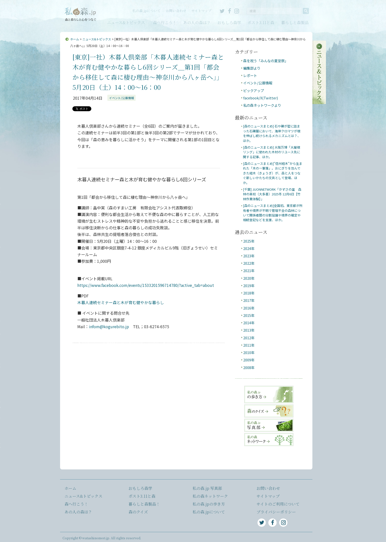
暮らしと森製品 (295, 22)
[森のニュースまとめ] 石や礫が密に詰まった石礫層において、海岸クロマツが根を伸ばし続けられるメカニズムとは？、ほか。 (272, 133)
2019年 (249, 285)
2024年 (249, 248)
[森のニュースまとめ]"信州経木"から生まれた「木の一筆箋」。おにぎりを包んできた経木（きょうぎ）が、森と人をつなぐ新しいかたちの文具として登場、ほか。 (272, 173)
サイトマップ (201, 10)
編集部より (251, 68)
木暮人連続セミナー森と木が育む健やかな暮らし (120, 302)
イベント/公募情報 (121, 98)
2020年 (249, 278)
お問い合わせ (176, 10)
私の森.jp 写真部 (207, 488)
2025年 (249, 241)
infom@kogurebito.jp (109, 326)
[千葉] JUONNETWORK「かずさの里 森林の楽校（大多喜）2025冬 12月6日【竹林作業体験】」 (272, 194)
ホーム (74, 39)
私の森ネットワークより (262, 105)
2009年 (249, 359)
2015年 (249, 315)
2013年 (249, 330)
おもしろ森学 (229, 22)
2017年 (249, 300)
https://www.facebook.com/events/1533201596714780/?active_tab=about (145, 285)
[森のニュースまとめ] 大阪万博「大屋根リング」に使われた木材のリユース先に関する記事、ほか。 (271, 152)
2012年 (249, 337)
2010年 (249, 352)
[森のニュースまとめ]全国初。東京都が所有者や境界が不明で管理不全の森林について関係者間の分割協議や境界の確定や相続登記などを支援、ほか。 (273, 212)
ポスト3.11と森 (260, 22)
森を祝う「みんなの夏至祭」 (265, 60)
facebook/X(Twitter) (260, 97)
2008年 (249, 367)
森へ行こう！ (165, 22)
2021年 (249, 270)
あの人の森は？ (197, 22)
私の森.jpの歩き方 (209, 504)
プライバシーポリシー (276, 512)
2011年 (249, 345)
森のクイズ (138, 512)
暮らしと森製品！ (144, 504)
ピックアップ (253, 90)
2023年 (249, 255)
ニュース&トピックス (126, 22)
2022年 (249, 263)
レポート (250, 75)
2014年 (249, 322)
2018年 (249, 292)
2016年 (249, 307)
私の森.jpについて (146, 10)
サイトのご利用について (278, 504)
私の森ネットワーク (210, 496)
